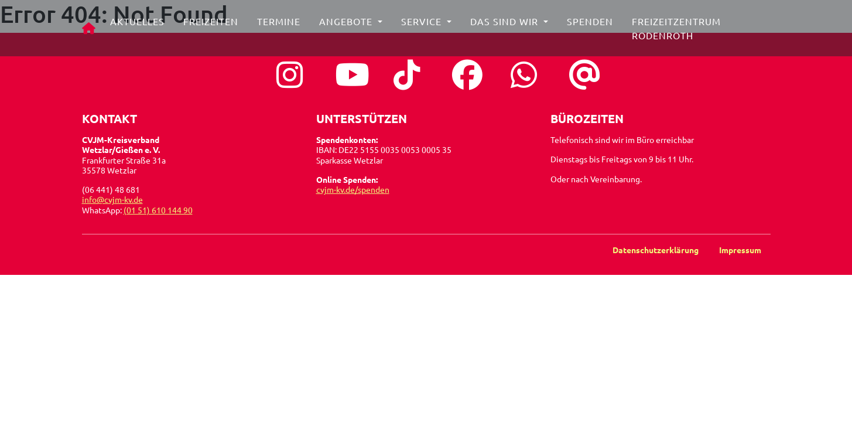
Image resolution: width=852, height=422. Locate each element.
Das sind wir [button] (508, 26)
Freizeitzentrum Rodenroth (678, 33)
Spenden (592, 26)
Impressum (740, 249)
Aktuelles (139, 26)
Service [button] (425, 26)
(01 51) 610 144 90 (158, 210)
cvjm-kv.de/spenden (352, 189)
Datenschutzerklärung (656, 249)
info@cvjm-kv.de (112, 199)
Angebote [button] (349, 26)
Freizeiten (213, 26)
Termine (281, 26)
